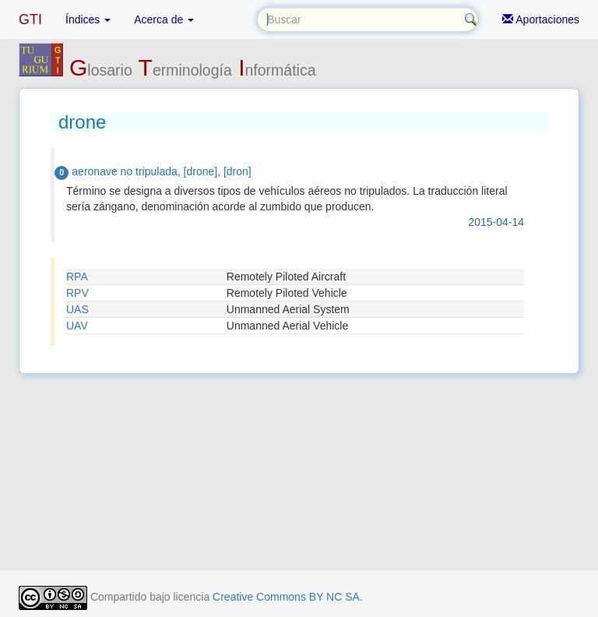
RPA (77, 276)
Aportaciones (540, 19)
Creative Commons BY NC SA (286, 597)
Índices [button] (88, 19)
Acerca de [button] (164, 19)
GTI (30, 19)
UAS (77, 309)
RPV (77, 293)
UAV (77, 325)
